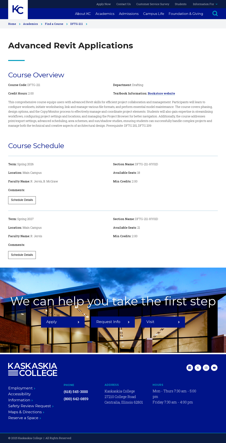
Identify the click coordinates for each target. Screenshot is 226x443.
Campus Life (153, 14)
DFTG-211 (78, 24)
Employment (21, 388)
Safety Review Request (31, 406)
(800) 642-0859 (76, 398)
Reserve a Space (24, 418)
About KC (83, 14)
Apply (63, 321)
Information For (205, 4)
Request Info (113, 321)
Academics (104, 14)
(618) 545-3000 (76, 391)
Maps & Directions (26, 412)
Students (180, 4)
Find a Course (55, 24)
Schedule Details (22, 200)
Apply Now (103, 4)
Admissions (129, 14)
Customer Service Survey (152, 4)
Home (13, 24)
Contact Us (123, 4)
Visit (163, 321)
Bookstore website (161, 93)
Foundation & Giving (186, 14)
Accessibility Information (20, 397)
